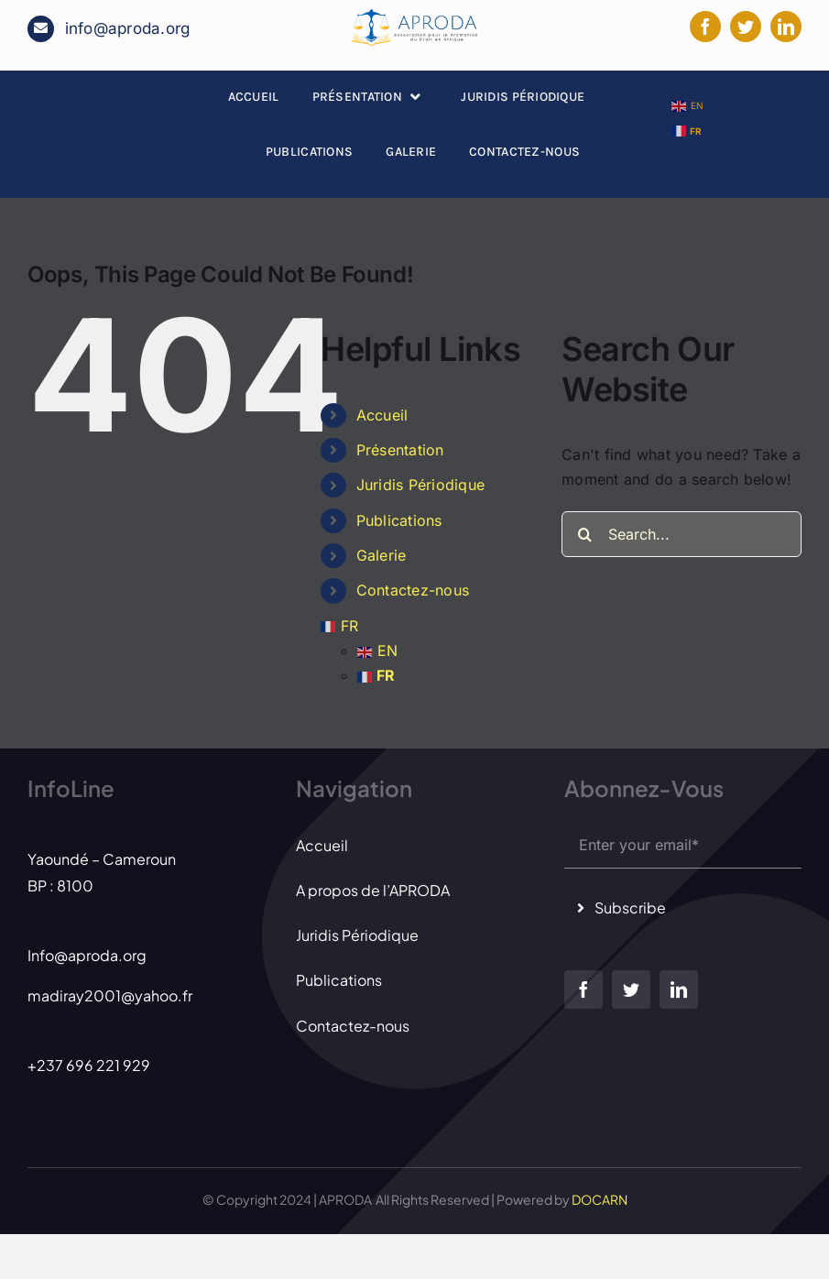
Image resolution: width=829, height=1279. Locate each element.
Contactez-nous (412, 590)
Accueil (382, 415)
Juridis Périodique (420, 485)
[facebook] (705, 26)
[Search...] (682, 534)
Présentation (400, 450)
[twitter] (745, 26)
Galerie (381, 555)
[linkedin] (786, 26)
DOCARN (599, 1199)
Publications (399, 520)
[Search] (584, 534)
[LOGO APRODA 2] (414, 15)
